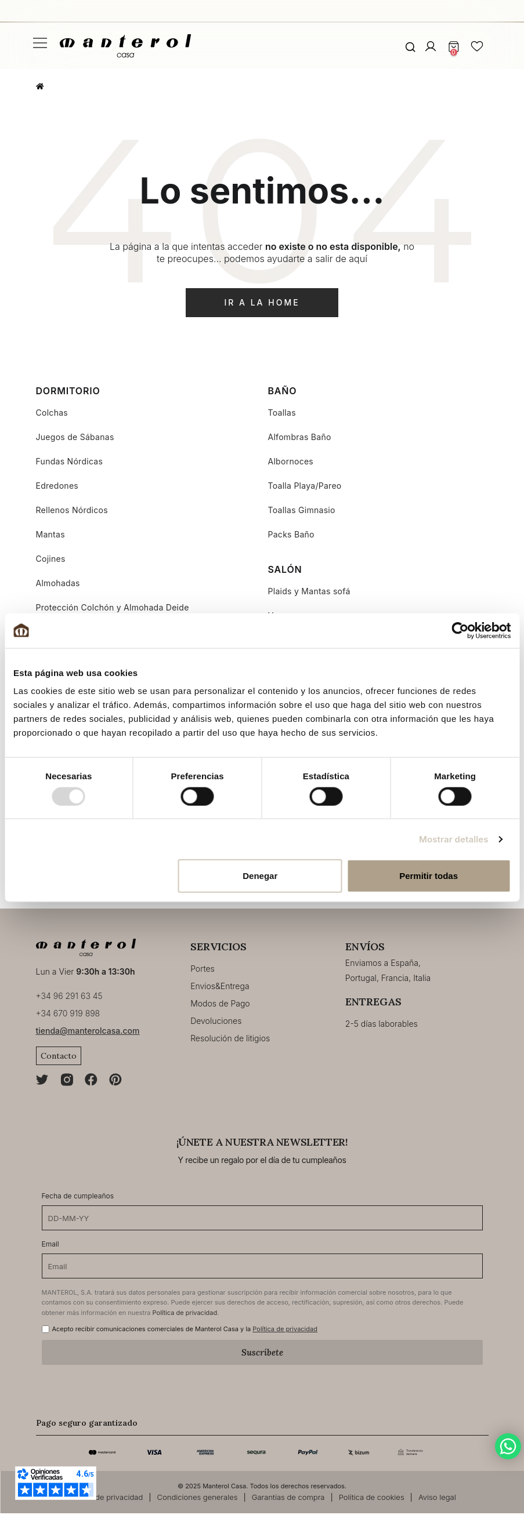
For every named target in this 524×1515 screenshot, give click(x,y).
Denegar (260, 876)
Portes (202, 968)
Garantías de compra (288, 1498)
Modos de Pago (220, 1003)
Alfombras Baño (299, 437)
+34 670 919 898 (68, 1015)
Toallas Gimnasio (301, 510)
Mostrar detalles (453, 838)
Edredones (57, 486)
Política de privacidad (185, 1314)
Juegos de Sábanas (75, 437)
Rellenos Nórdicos (72, 510)
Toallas (282, 412)
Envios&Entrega (219, 986)
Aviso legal (437, 1498)
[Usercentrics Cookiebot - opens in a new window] (460, 630)
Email (50, 1245)
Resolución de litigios (230, 1038)
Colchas (52, 412)
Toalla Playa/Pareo (305, 486)
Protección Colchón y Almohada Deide (112, 607)
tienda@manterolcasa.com (88, 1032)
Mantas (50, 534)
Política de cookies (371, 1498)
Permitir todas (428, 876)
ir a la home (261, 302)
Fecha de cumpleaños (78, 1197)
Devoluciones (215, 1021)
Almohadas (58, 583)
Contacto (59, 1057)
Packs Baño (291, 534)
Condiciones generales (197, 1498)
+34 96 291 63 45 (69, 997)
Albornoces (291, 461)
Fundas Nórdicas (69, 461)
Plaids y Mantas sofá (309, 591)
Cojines (51, 559)
